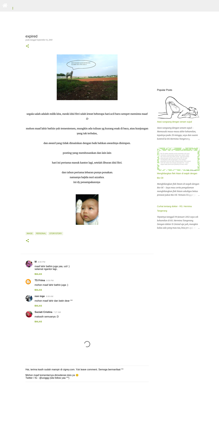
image (30, 233)
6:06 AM (49, 296)
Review (74, 8)
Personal (41, 233)
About (14, 8)
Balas (38, 274)
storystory (55, 233)
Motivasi (109, 8)
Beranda (28, 8)
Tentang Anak (91, 8)
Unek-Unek (45, 8)
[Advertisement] (91, 414)
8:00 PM (41, 262)
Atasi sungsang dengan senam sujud (174, 122)
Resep (61, 8)
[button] (27, 46)
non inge (40, 296)
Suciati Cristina (43, 312)
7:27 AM (57, 312)
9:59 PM (50, 280)
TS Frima (40, 280)
